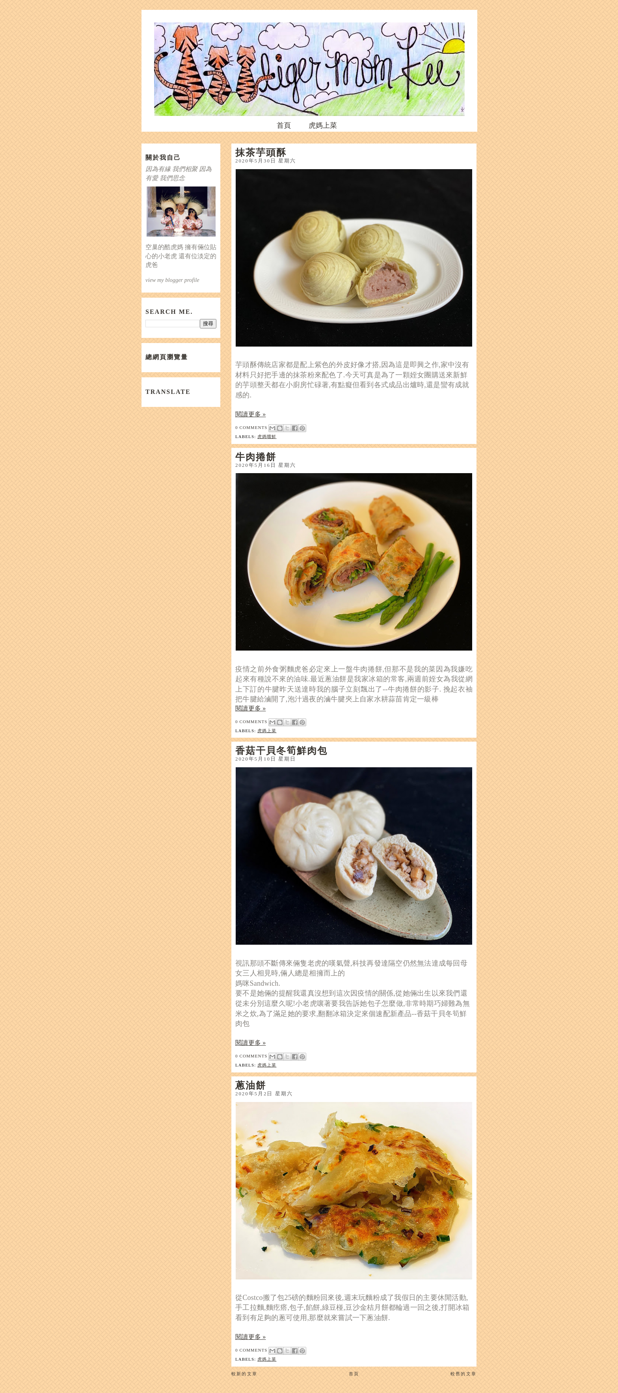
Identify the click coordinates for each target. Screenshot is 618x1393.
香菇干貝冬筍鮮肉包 (281, 750)
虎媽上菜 (323, 125)
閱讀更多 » (250, 414)
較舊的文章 (463, 1373)
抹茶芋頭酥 (261, 152)
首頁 (284, 125)
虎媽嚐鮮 (266, 436)
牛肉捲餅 (255, 456)
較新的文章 (244, 1373)
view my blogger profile (172, 280)
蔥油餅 (250, 1085)
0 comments (251, 427)
